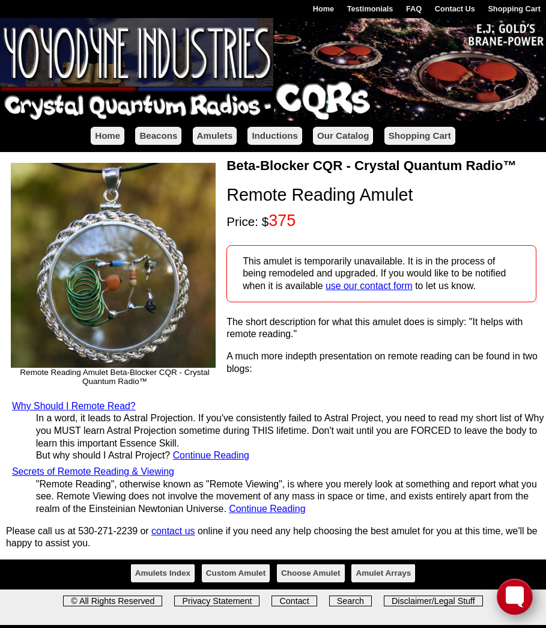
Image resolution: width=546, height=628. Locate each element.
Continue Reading (211, 455)
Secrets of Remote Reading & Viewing (93, 471)
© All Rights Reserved (112, 601)
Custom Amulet (235, 573)
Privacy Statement (217, 601)
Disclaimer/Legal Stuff (433, 601)
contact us (173, 531)
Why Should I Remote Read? (74, 406)
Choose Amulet (311, 573)
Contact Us (455, 8)
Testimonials (370, 8)
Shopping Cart (514, 8)
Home (323, 8)
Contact (294, 601)
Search (350, 601)
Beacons (158, 135)
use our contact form (369, 286)
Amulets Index (162, 573)
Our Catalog (343, 135)
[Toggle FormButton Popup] (515, 597)
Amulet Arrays (383, 573)
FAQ (414, 8)
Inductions (274, 135)
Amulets (215, 135)
